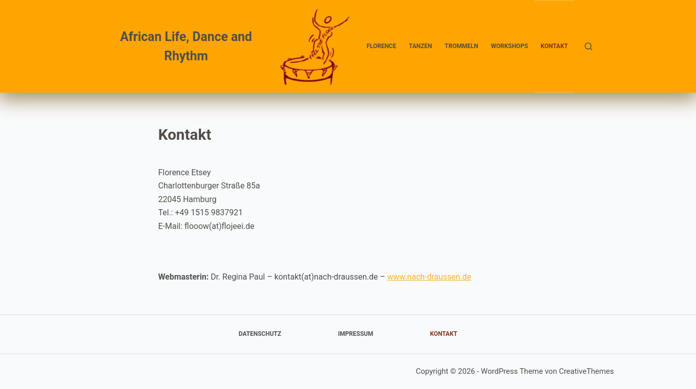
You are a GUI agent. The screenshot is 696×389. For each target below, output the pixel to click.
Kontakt (554, 46)
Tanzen (420, 46)
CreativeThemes (586, 371)
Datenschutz (260, 333)
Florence (381, 46)
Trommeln (461, 46)
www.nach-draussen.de (429, 277)
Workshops (509, 46)
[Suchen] (588, 46)
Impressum (355, 333)
